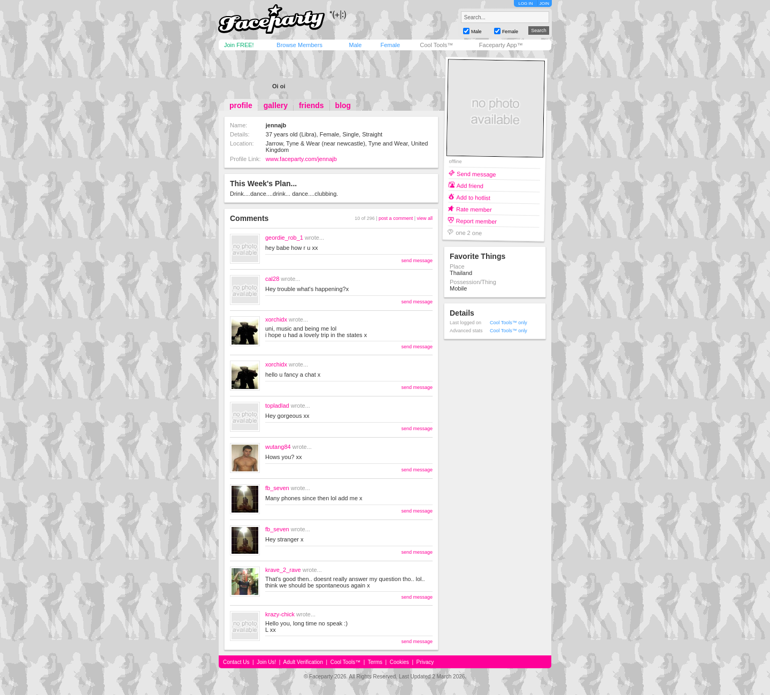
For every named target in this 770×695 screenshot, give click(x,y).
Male (355, 45)
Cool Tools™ (436, 45)
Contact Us (236, 662)
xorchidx (276, 319)
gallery (276, 105)
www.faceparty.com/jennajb (301, 159)
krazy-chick (280, 614)
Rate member (474, 208)
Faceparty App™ (501, 45)
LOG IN (525, 3)
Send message (476, 173)
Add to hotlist (473, 197)
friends (311, 105)
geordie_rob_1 (284, 237)
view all (425, 218)
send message (417, 260)
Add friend (470, 185)
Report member (476, 220)
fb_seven (277, 488)
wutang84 (278, 447)
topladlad (277, 405)
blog (343, 105)
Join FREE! (239, 45)
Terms (375, 662)
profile (240, 105)
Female (390, 45)
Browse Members (299, 45)
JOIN (544, 3)
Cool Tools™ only (508, 322)
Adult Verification (303, 662)
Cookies (399, 662)
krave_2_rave (283, 570)
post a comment (396, 218)
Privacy (425, 662)
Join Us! (266, 662)
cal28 (272, 279)
